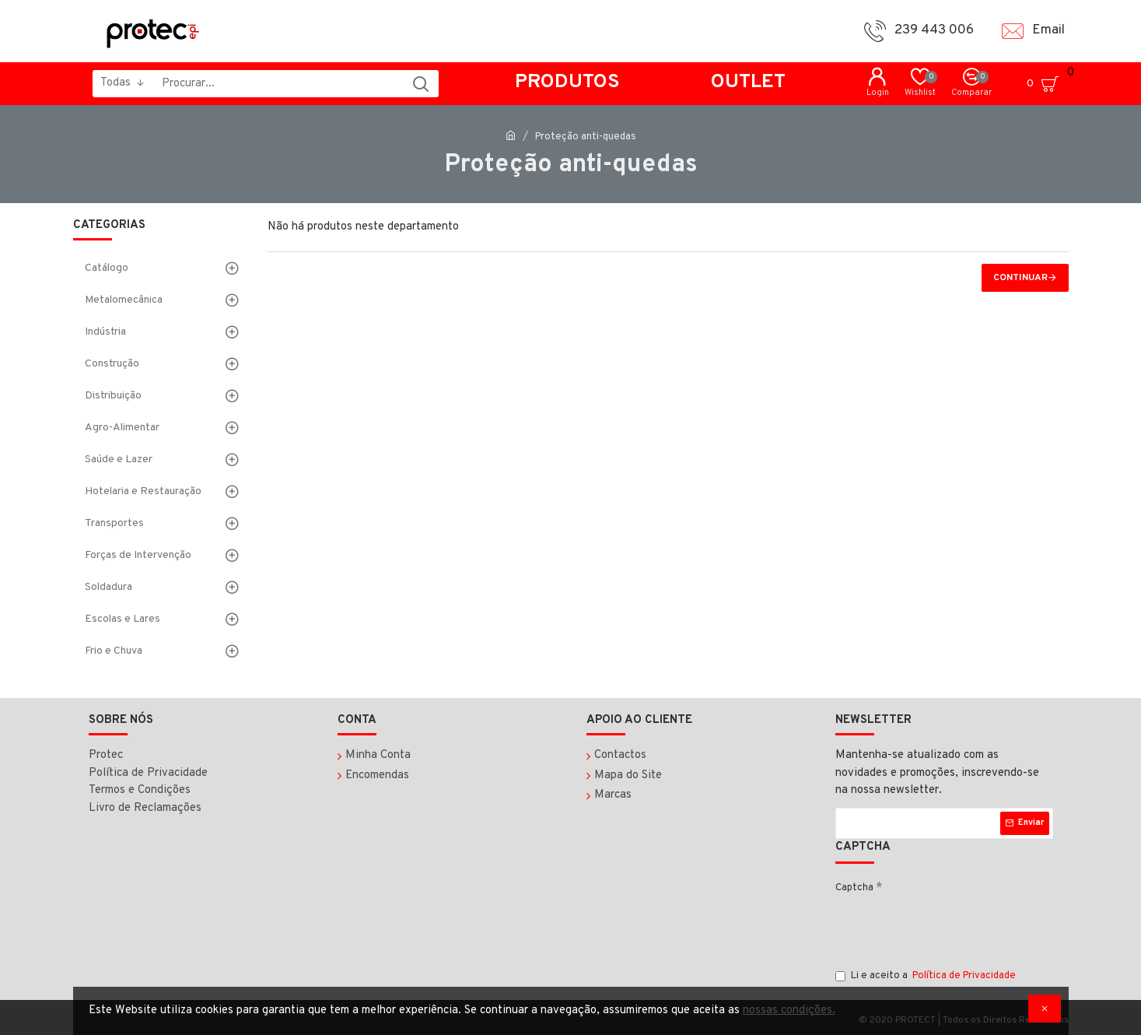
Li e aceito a (926, 976)
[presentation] (953, 930)
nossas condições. (789, 1010)
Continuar (1020, 278)
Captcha (854, 888)
